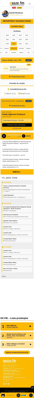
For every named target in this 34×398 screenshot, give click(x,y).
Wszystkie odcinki (17, 128)
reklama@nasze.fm (16, 371)
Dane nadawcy (6, 381)
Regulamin (15, 390)
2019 (26, 39)
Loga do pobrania (12, 391)
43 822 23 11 (11, 368)
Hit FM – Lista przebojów (14, 318)
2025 (13, 35)
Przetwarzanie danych (21, 390)
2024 (20, 35)
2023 (26, 35)
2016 (20, 43)
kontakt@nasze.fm (18, 89)
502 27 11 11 (11, 94)
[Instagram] (9, 383)
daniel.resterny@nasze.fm (15, 15)
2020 (20, 39)
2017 (13, 43)
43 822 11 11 (9, 371)
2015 (26, 43)
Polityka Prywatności (8, 390)
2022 (7, 39)
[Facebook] (3, 383)
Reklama (27, 390)
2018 (7, 43)
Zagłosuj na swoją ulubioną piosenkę (17, 352)
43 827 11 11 (25, 94)
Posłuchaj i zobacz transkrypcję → (17, 125)
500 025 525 (12, 377)
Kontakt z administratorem (20, 391)
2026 (7, 35)
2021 (13, 39)
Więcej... (17, 172)
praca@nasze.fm (9, 379)
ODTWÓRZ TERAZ (17, 26)
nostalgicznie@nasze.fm (21, 377)
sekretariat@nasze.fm (19, 368)
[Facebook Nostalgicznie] (6, 383)
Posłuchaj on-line (17, 77)
